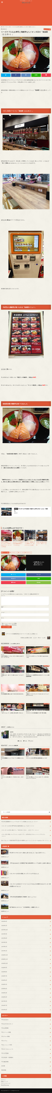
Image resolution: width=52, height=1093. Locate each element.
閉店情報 (3, 1070)
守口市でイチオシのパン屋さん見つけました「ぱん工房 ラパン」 (28, 852)
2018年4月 (4, 988)
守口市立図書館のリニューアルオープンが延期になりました (19, 822)
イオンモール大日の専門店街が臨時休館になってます (17, 826)
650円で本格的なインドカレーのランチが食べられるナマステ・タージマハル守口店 (6, 544)
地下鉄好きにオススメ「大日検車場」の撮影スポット (24, 907)
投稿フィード (4, 1081)
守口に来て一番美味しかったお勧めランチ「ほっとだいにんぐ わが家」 (29, 543)
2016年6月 (4, 1009)
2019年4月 (4, 938)
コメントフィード (5, 1083)
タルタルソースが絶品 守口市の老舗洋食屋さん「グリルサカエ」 (18, 543)
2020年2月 (4, 925)
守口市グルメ (28, 552)
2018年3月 (4, 992)
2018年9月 (4, 967)
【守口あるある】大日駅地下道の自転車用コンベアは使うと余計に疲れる (30, 863)
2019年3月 (4, 942)
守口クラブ (9, 1090)
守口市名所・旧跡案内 (7, 1057)
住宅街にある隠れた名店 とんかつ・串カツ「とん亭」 (41, 543)
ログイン (3, 1079)
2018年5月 (4, 984)
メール (3, 612)
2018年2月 (4, 997)
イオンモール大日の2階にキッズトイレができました (24, 873)
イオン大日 (21, 552)
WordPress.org (5, 1085)
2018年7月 (4, 976)
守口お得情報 (4, 1028)
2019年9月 (4, 934)
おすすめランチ (14, 552)
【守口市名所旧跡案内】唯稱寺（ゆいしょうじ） (23, 896)
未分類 (3, 1066)
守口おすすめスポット (7, 1023)
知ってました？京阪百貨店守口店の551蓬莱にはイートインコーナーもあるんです (25, 840)
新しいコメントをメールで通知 (9, 623)
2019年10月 (4, 929)
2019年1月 (4, 950)
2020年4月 (4, 921)
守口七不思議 (4, 1053)
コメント (3, 595)
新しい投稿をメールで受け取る (9, 625)
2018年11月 (4, 959)
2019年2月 (4, 946)
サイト (2, 618)
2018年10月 (4, 963)
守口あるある (4, 1019)
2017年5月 (4, 1001)
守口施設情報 (4, 1061)
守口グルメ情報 (6, 552)
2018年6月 (4, 980)
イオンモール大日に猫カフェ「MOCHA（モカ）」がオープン (20, 830)
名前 (2, 607)
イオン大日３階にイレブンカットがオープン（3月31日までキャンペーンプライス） (23, 835)
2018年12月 (4, 955)
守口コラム (4, 1040)
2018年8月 (4, 971)
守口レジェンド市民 (6, 1045)
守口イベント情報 (6, 1032)
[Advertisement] (26, 15)
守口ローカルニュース (7, 1049)
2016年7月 (4, 1005)
